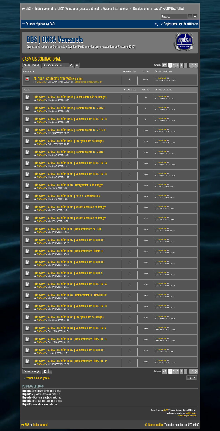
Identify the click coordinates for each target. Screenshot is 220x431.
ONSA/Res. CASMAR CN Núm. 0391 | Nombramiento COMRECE (69, 251)
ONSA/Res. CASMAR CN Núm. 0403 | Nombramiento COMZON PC (70, 119)
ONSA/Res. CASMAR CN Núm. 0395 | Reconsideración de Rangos (70, 207)
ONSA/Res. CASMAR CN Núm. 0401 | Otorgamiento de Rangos (69, 141)
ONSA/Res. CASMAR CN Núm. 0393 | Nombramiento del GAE (67, 229)
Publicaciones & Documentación (88, 82)
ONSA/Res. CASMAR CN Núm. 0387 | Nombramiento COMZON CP (70, 295)
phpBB (165, 410)
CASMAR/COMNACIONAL (41, 59)
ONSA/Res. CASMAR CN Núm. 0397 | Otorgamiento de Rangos (68, 185)
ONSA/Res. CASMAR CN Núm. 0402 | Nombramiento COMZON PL (70, 130)
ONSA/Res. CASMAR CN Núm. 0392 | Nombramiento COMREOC (69, 240)
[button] (164, 65)
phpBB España (191, 413)
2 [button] (174, 65)
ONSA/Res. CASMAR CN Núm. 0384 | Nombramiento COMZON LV (70, 328)
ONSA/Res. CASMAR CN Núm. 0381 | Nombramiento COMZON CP (70, 361)
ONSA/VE (41, 82)
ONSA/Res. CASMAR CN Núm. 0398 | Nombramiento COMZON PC (70, 174)
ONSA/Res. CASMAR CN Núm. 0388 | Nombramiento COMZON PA (70, 284)
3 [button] (177, 65)
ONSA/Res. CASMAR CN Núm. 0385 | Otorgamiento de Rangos (69, 317)
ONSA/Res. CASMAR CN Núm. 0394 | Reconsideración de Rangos (70, 218)
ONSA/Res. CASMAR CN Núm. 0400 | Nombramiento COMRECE (69, 152)
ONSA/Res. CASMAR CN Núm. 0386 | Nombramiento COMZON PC (70, 306)
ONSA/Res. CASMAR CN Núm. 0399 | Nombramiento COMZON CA (70, 163)
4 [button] (181, 65)
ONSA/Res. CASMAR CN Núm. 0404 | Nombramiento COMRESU (69, 108)
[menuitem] (50, 24)
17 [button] (191, 65)
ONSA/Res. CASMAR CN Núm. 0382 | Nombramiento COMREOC (69, 350)
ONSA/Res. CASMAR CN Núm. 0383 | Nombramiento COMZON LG (70, 339)
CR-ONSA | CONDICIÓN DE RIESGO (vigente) (58, 79)
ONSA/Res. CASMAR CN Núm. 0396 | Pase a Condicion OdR (67, 196)
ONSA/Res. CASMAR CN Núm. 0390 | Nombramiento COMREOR (69, 262)
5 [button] (185, 65)
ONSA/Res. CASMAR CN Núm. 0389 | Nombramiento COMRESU (69, 273)
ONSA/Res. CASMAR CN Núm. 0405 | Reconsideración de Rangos (70, 97)
